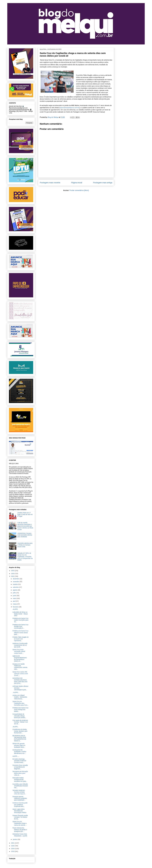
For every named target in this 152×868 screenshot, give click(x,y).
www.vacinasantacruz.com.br (69, 108)
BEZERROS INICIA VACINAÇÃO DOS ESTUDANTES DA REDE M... (19, 738)
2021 (13, 843)
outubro (15, 584)
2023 (13, 573)
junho (15, 595)
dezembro (16, 579)
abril (14, 601)
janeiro (15, 839)
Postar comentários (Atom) (79, 190)
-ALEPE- (15, 609)
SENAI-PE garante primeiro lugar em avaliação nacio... (19, 745)
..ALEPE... (16, 692)
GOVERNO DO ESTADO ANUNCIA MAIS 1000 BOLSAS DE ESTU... (20, 680)
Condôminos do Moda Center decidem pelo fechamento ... (20, 731)
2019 (13, 848)
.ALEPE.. (15, 726)
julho (14, 593)
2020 (13, 846)
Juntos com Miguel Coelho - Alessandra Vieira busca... (20, 697)
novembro (16, 581)
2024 (13, 570)
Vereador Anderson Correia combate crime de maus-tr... (19, 792)
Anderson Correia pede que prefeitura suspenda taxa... (20, 804)
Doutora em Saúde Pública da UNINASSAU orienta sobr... (20, 666)
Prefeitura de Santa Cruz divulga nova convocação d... (20, 626)
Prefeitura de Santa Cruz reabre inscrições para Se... (20, 620)
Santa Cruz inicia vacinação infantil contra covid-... (19, 651)
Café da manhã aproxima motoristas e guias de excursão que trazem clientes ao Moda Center (25, 526)
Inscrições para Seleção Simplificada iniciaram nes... (20, 785)
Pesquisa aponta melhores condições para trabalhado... (20, 798)
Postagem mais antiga (102, 182)
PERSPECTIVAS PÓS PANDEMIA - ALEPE (20, 835)
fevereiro (16, 607)
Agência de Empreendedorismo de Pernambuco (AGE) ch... (20, 658)
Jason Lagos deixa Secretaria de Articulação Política (19, 810)
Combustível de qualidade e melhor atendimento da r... (19, 751)
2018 (13, 851)
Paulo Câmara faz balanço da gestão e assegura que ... (20, 829)
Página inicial (76, 182)
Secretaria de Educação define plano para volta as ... (20, 773)
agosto (15, 590)
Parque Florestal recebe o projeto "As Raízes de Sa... (20, 817)
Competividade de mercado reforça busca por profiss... (19, 715)
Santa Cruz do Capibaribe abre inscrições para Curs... (20, 703)
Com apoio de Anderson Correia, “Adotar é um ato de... (20, 722)
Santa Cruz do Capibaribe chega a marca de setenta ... (20, 823)
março (15, 604)
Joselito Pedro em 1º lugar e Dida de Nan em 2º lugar (25, 514)
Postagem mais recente (50, 182)
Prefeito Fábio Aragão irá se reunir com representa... (20, 638)
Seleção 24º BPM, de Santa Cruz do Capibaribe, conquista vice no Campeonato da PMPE (25, 556)
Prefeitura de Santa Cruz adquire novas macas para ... (20, 632)
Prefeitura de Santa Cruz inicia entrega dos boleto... (20, 709)
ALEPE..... (16, 756)
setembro (16, 587)
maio (14, 598)
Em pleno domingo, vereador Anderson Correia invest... (19, 760)
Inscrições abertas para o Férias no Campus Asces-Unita (24, 544)
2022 (13, 576)
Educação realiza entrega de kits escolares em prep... (20, 779)
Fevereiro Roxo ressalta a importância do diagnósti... (20, 767)
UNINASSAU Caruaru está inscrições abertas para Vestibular (24, 535)
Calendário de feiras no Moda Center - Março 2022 (20, 613)
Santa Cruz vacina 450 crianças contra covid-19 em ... (20, 673)
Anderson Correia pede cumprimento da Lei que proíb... (20, 645)
